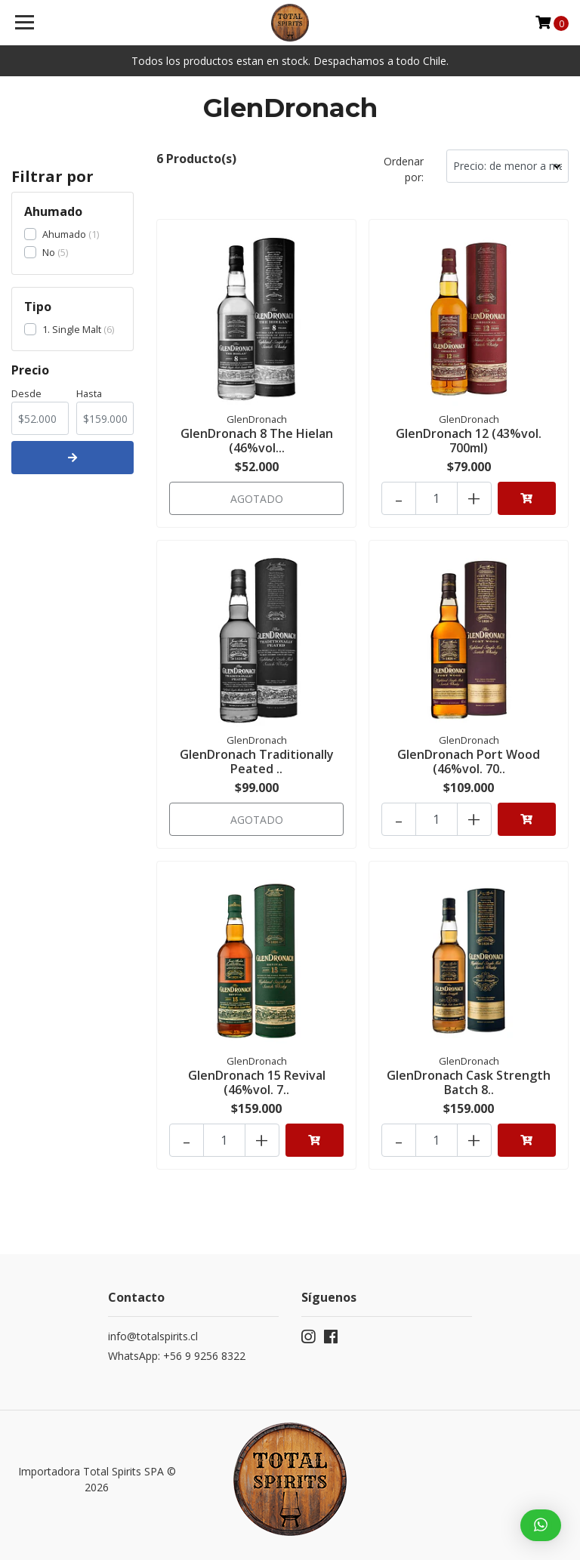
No (48, 252)
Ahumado (64, 234)
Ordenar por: (404, 169)
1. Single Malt (71, 329)
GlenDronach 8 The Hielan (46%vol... (256, 440)
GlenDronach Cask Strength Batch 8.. (469, 1082)
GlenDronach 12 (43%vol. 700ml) (468, 440)
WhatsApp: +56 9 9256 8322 (176, 1356)
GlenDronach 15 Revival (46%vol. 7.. (256, 1082)
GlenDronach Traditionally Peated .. (257, 761)
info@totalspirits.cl (153, 1336)
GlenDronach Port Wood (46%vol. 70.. (468, 761)
